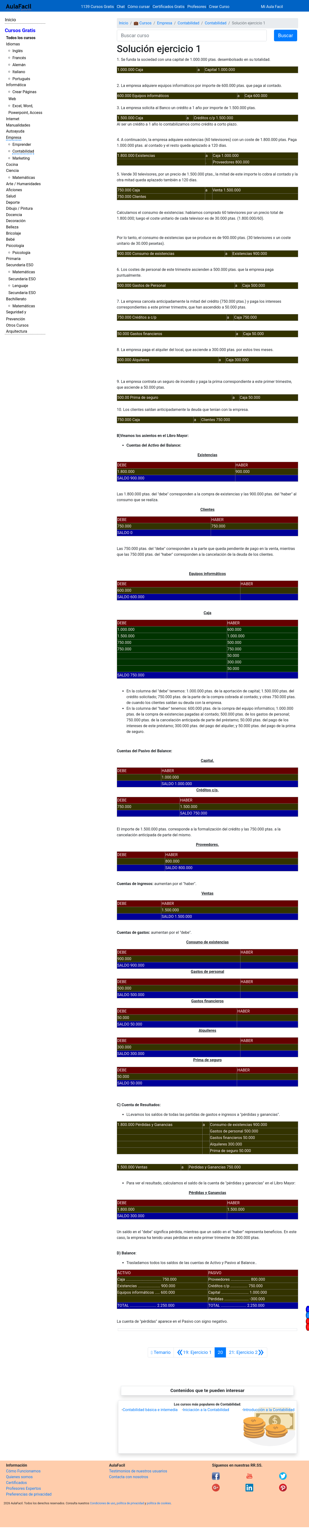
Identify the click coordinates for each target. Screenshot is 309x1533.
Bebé (10, 239)
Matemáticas (23, 177)
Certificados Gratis (168, 6)
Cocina (12, 164)
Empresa (13, 137)
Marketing (20, 158)
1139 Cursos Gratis (98, 6)
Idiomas (13, 44)
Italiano (18, 72)
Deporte (13, 202)
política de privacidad (130, 1503)
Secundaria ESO (19, 265)
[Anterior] (194, 1352)
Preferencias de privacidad (29, 1494)
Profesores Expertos (23, 1488)
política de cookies (159, 1503)
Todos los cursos (20, 37)
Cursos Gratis (20, 30)
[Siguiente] (246, 1352)
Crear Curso (219, 6)
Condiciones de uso (102, 1503)
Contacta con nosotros (128, 1477)
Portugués (21, 79)
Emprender (21, 144)
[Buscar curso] (192, 35)
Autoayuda (15, 131)
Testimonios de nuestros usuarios (138, 1471)
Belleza (12, 227)
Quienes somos (19, 1477)
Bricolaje (13, 233)
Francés (19, 58)
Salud (11, 196)
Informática (16, 85)
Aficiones (14, 190)
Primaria (13, 258)
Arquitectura (16, 331)
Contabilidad (23, 151)
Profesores (196, 6)
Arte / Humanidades (23, 184)
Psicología (15, 245)
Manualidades (18, 125)
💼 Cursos (143, 23)
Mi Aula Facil (272, 6)
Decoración (16, 220)
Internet (12, 119)
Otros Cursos (17, 325)
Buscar (285, 35)
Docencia (14, 214)
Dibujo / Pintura (19, 208)
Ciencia (12, 170)
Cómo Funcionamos (23, 1471)
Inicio (10, 19)
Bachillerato (16, 299)
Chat (121, 6)
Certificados (16, 1482)
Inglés (17, 51)
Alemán (18, 65)
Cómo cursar (139, 6)
